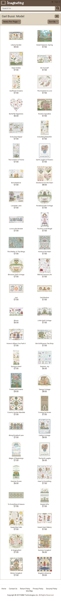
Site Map (29, 591)
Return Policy (25, 589)
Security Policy (51, 589)
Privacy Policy (38, 589)
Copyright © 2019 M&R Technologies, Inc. (22, 595)
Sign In (56, 2)
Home (4, 589)
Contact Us (13, 589)
